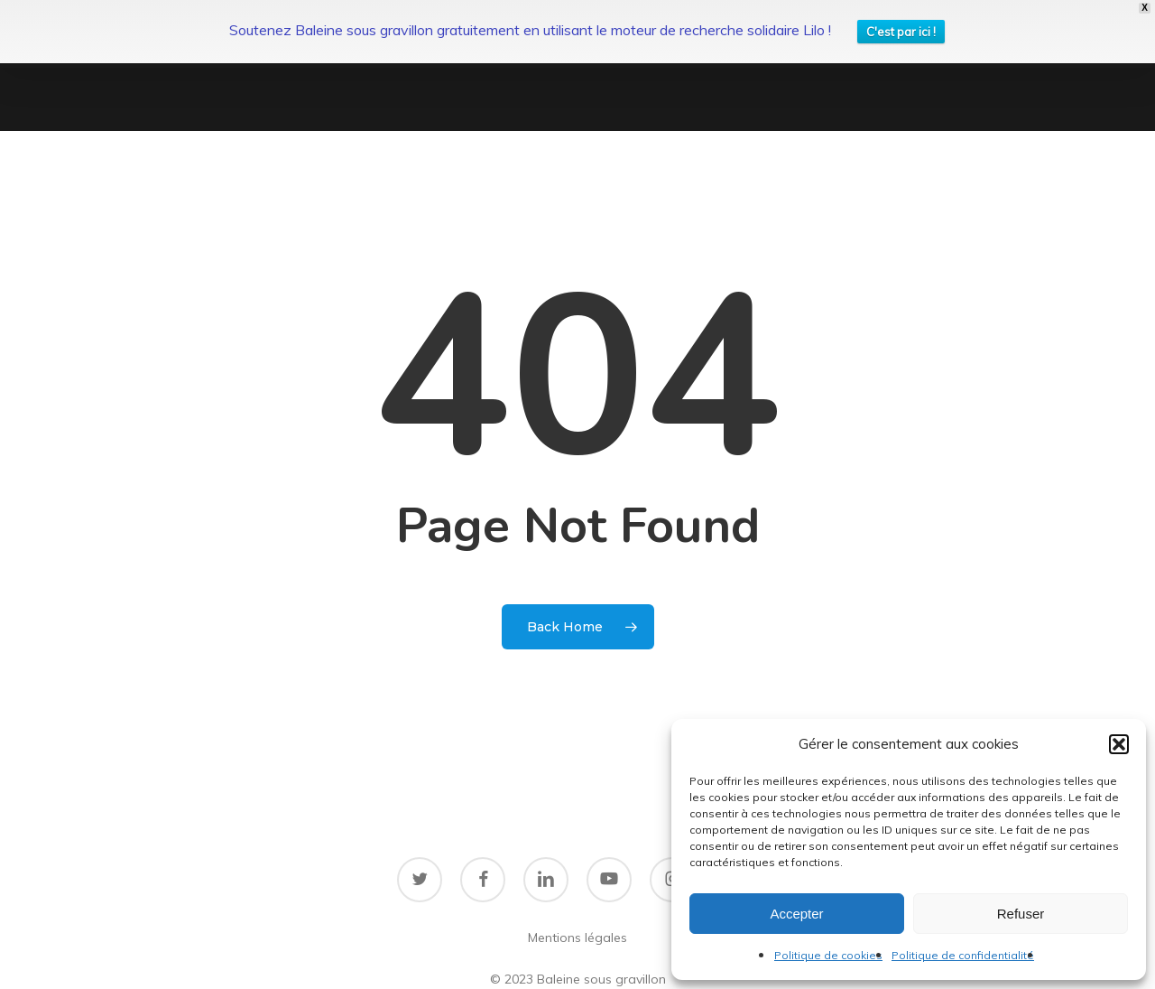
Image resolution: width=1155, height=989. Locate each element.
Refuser (1021, 913)
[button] (1119, 744)
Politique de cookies (828, 955)
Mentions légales (577, 902)
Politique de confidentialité (963, 955)
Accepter (796, 913)
